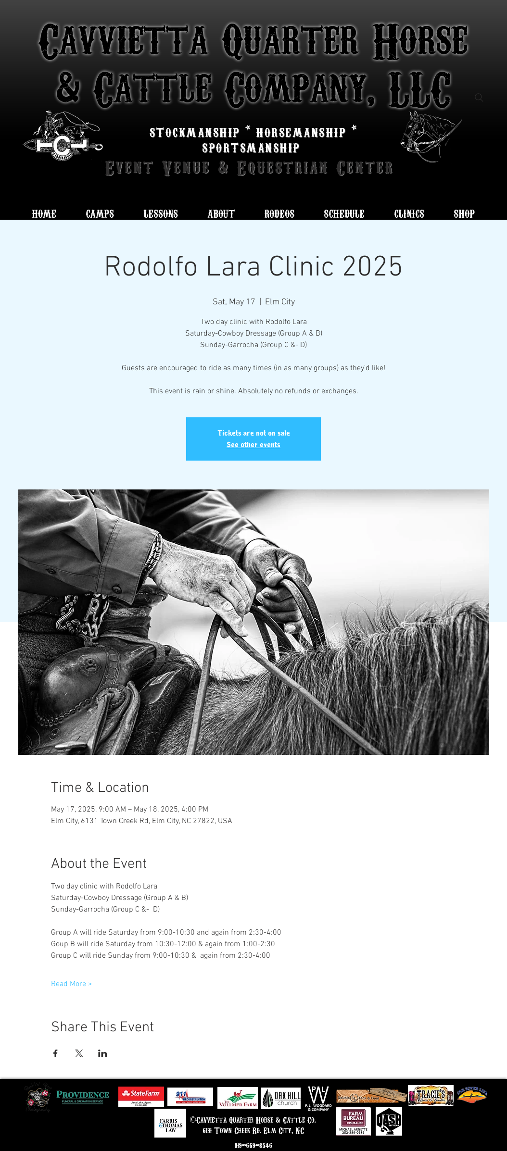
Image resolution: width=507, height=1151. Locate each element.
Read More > (71, 984)
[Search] (479, 98)
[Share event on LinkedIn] (102, 1053)
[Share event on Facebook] (55, 1053)
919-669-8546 (253, 1145)
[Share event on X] (79, 1053)
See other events (253, 445)
